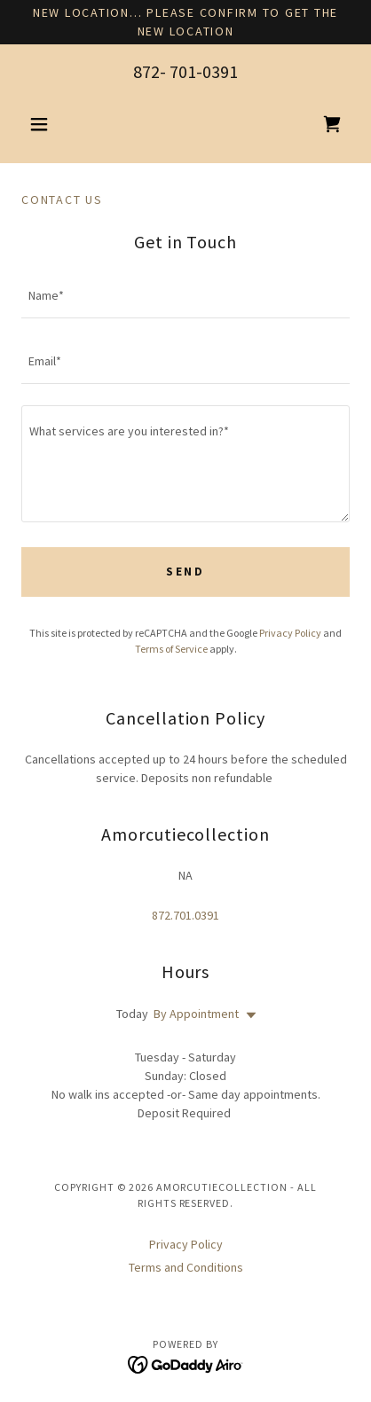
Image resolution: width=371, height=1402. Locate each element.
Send (185, 571)
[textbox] (185, 296)
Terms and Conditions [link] (186, 1267)
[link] (332, 124)
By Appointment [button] (196, 1014)
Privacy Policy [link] (290, 632)
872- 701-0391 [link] (185, 71)
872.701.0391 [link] (185, 915)
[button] (46, 124)
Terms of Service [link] (171, 648)
